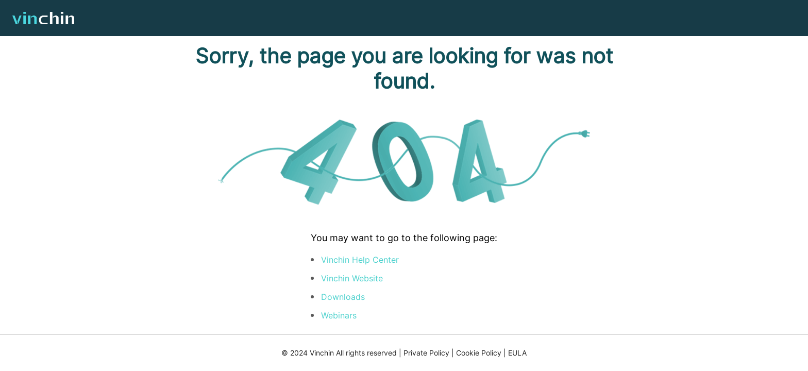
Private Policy (426, 352)
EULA (517, 352)
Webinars (339, 315)
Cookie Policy (478, 352)
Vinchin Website (352, 278)
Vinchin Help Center (360, 260)
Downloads (343, 297)
